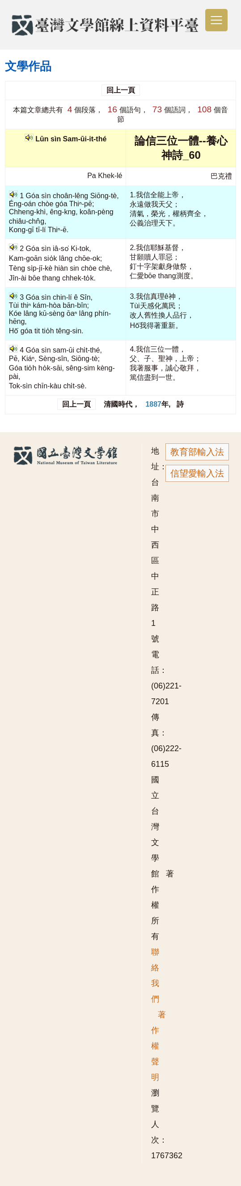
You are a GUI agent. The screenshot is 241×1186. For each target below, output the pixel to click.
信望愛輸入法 (197, 473)
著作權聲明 (158, 1046)
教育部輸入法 (197, 452)
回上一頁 (120, 90)
